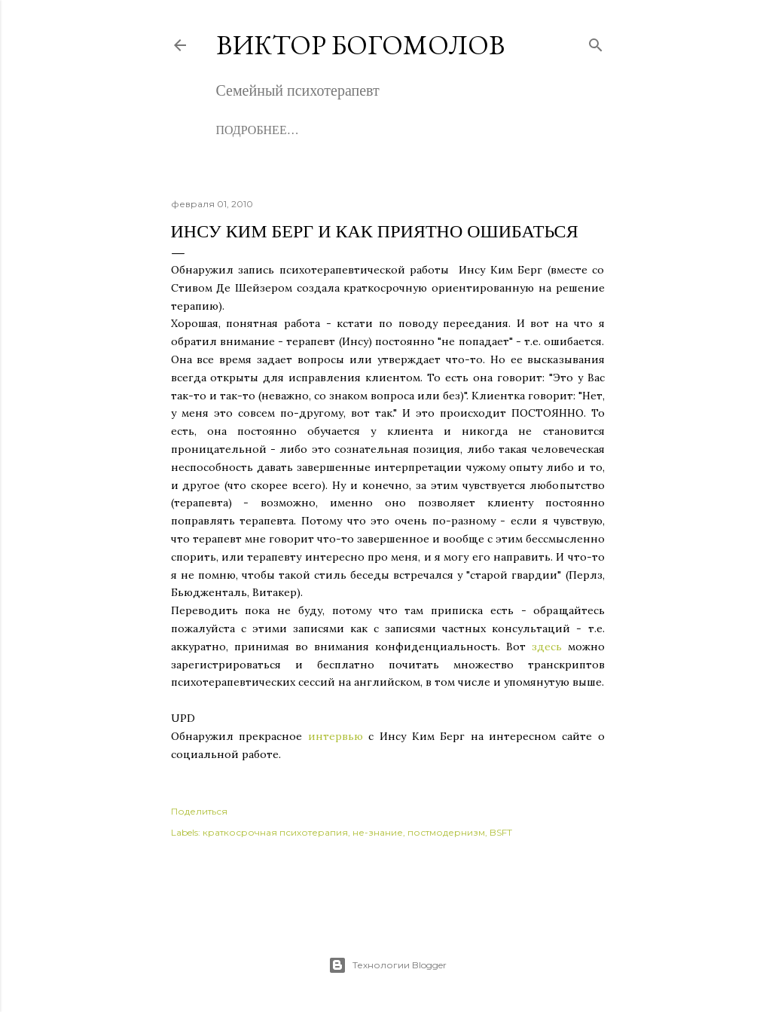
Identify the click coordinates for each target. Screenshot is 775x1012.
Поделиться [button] (199, 811)
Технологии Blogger (387, 965)
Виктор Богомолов (360, 45)
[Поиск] (596, 42)
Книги (299, 130)
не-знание (377, 832)
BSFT (501, 832)
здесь (547, 646)
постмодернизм (446, 832)
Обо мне (243, 130)
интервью (335, 736)
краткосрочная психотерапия (275, 832)
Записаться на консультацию (429, 130)
